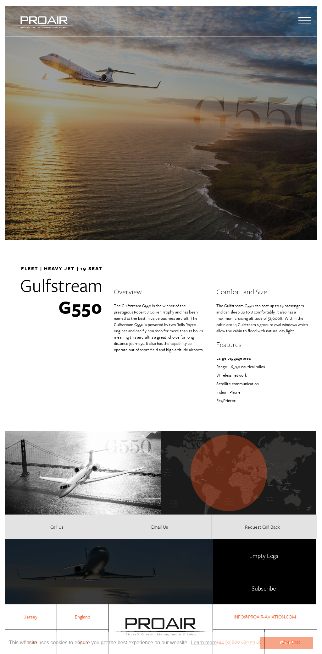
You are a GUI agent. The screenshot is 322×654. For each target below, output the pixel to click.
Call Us (57, 526)
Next (149, 470)
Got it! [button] (286, 642)
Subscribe (264, 588)
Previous (16, 470)
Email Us (159, 526)
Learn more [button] (204, 642)
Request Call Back (262, 526)
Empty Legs (263, 555)
